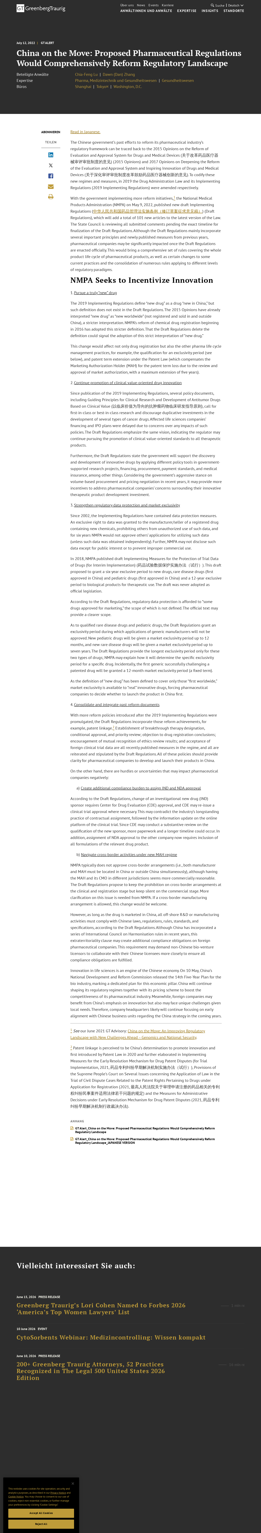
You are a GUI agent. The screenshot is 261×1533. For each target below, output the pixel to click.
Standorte (234, 11)
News (141, 5)
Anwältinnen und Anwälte (146, 11)
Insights (210, 11)
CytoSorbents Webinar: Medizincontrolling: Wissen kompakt (111, 1341)
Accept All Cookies (41, 1526)
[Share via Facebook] (50, 176)
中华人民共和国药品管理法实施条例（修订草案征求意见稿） (149, 211)
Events (154, 5)
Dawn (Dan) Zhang (119, 74)
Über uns (127, 5)
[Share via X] (50, 166)
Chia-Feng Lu (86, 74)
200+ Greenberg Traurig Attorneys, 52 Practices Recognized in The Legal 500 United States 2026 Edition (91, 1378)
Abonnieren (50, 132)
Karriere (168, 5)
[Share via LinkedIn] (50, 155)
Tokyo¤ (102, 86)
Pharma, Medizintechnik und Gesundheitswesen (116, 80)
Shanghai (83, 86)
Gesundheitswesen (178, 80)
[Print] (50, 196)
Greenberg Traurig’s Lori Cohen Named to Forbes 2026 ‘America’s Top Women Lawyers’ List (101, 1315)
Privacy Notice (58, 1506)
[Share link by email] (51, 186)
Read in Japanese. (87, 131)
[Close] (73, 1497)
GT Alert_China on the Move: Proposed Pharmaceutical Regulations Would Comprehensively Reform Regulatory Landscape (147, 1130)
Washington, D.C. (128, 86)
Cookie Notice (16, 1510)
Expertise (186, 11)
